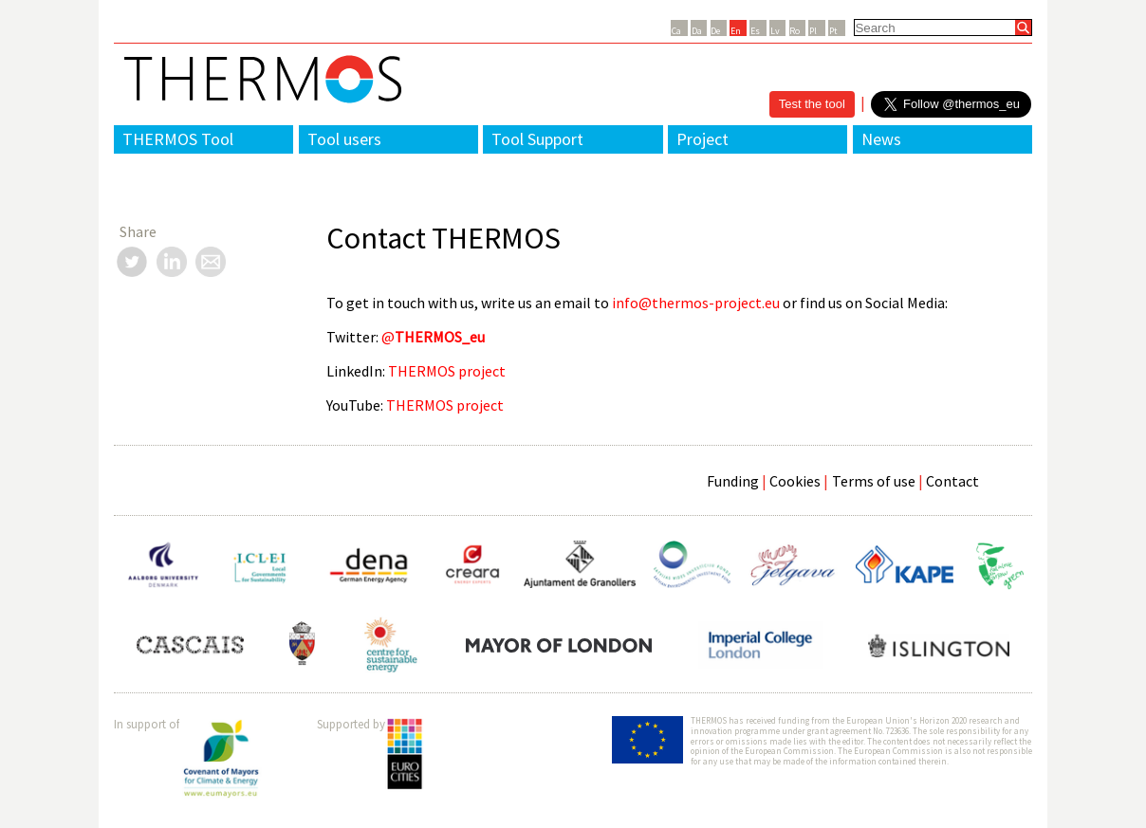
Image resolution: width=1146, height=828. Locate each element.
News (881, 139)
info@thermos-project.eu (696, 302)
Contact (952, 480)
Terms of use (873, 480)
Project (702, 139)
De (715, 31)
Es (755, 31)
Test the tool (812, 104)
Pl (813, 31)
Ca (676, 31)
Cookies (795, 480)
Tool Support (537, 139)
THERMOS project (447, 370)
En (735, 31)
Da (697, 31)
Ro (794, 31)
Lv (775, 31)
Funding (733, 480)
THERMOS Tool (177, 139)
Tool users (344, 139)
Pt (833, 31)
